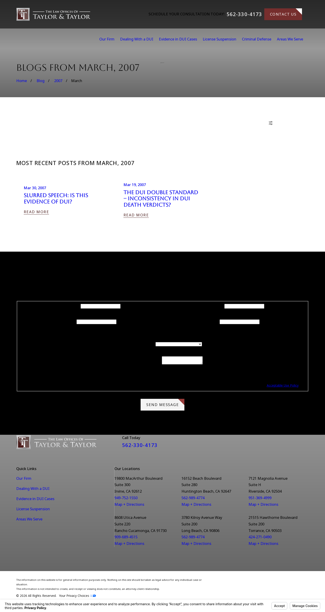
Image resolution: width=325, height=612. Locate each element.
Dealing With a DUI (32, 489)
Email (214, 321)
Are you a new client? (136, 343)
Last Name (214, 305)
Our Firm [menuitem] (106, 39)
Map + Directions (129, 505)
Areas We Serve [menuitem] (290, 39)
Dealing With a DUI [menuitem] (136, 39)
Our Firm (23, 479)
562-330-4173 (244, 14)
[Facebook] (294, 445)
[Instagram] (306, 445)
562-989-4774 (192, 499)
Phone (70, 321)
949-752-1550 (125, 499)
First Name (70, 305)
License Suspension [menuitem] (219, 39)
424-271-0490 (260, 538)
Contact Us (286, 12)
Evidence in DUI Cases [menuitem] (178, 39)
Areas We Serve (29, 520)
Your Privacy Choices (77, 597)
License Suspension (33, 510)
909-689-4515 (125, 538)
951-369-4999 (260, 499)
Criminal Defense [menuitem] (256, 39)
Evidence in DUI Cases (35, 500)
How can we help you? (139, 364)
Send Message (165, 404)
